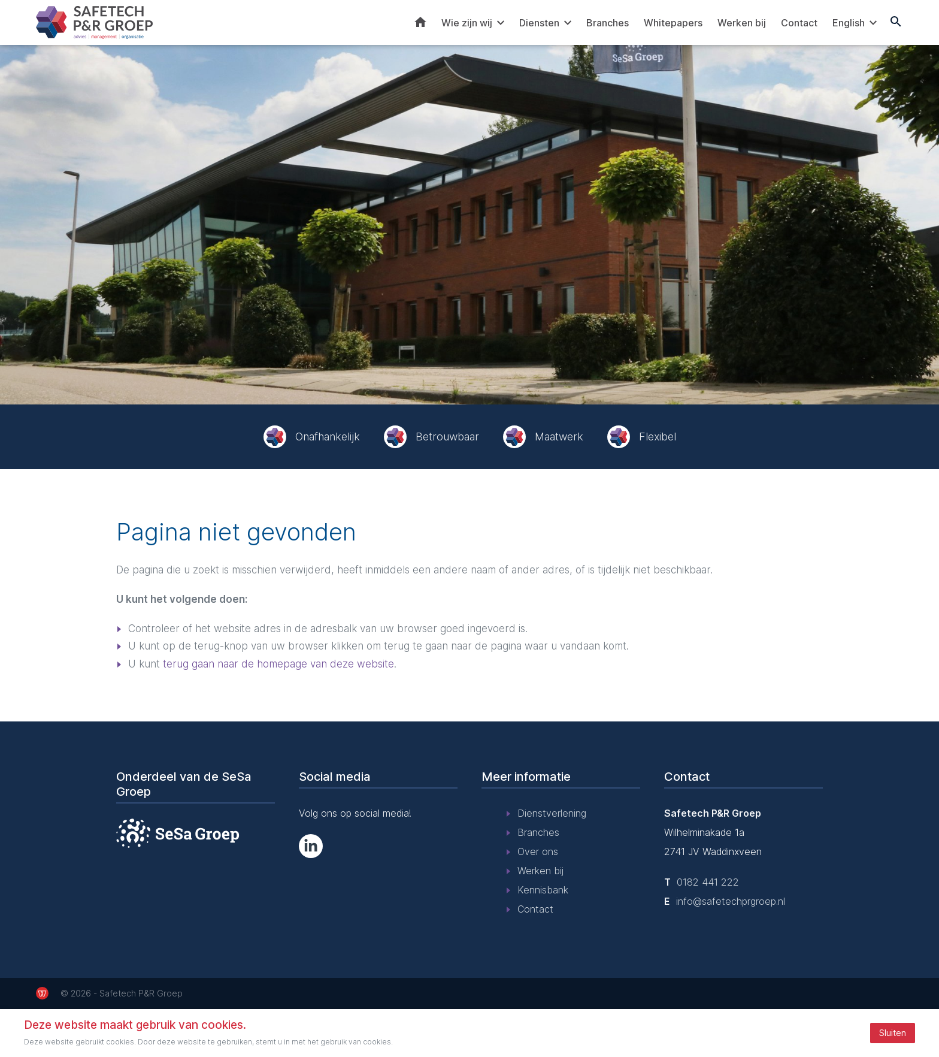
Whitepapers (673, 23)
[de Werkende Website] (42, 993)
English (848, 23)
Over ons (537, 851)
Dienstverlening (551, 813)
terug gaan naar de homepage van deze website (278, 664)
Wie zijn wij (466, 23)
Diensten (539, 23)
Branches (607, 23)
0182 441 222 (708, 882)
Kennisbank (542, 890)
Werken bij (741, 23)
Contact (799, 23)
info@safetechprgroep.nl (730, 901)
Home (420, 22)
